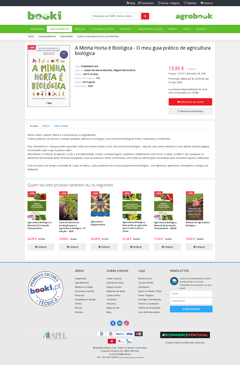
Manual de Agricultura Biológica (198, 224)
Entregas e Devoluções (149, 299)
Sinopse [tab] (34, 125)
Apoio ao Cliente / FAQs (150, 291)
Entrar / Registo (169, 3)
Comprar (41, 246)
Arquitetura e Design (150, 28)
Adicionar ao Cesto (190, 102)
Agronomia (66, 36)
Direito (172, 28)
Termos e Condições (148, 303)
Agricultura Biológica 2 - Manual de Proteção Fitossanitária (40, 225)
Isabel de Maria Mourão (98, 70)
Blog (109, 312)
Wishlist (190, 3)
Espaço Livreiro (114, 286)
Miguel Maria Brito (125, 70)
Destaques (143, 286)
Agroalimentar (59, 28)
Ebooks (78, 307)
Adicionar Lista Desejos (190, 111)
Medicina (80, 28)
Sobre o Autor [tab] (61, 125)
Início (31, 36)
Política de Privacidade (149, 307)
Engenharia (37, 28)
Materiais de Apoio (116, 291)
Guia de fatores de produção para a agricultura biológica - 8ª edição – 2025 (72, 227)
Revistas (201, 28)
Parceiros (111, 303)
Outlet (187, 28)
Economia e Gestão (102, 28)
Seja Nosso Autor (115, 282)
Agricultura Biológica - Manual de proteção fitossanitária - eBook (166, 225)
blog (131, 3)
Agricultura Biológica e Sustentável (98, 36)
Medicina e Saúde (84, 286)
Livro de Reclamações (149, 312)
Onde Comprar (114, 278)
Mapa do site (113, 307)
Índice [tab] (46, 125)
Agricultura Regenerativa (98, 223)
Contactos (146, 3)
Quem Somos (113, 295)
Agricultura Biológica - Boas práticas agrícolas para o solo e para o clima (134, 227)
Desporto (126, 28)
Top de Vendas (146, 282)
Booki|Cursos (145, 278)
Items (206, 3)
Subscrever (191, 309)
